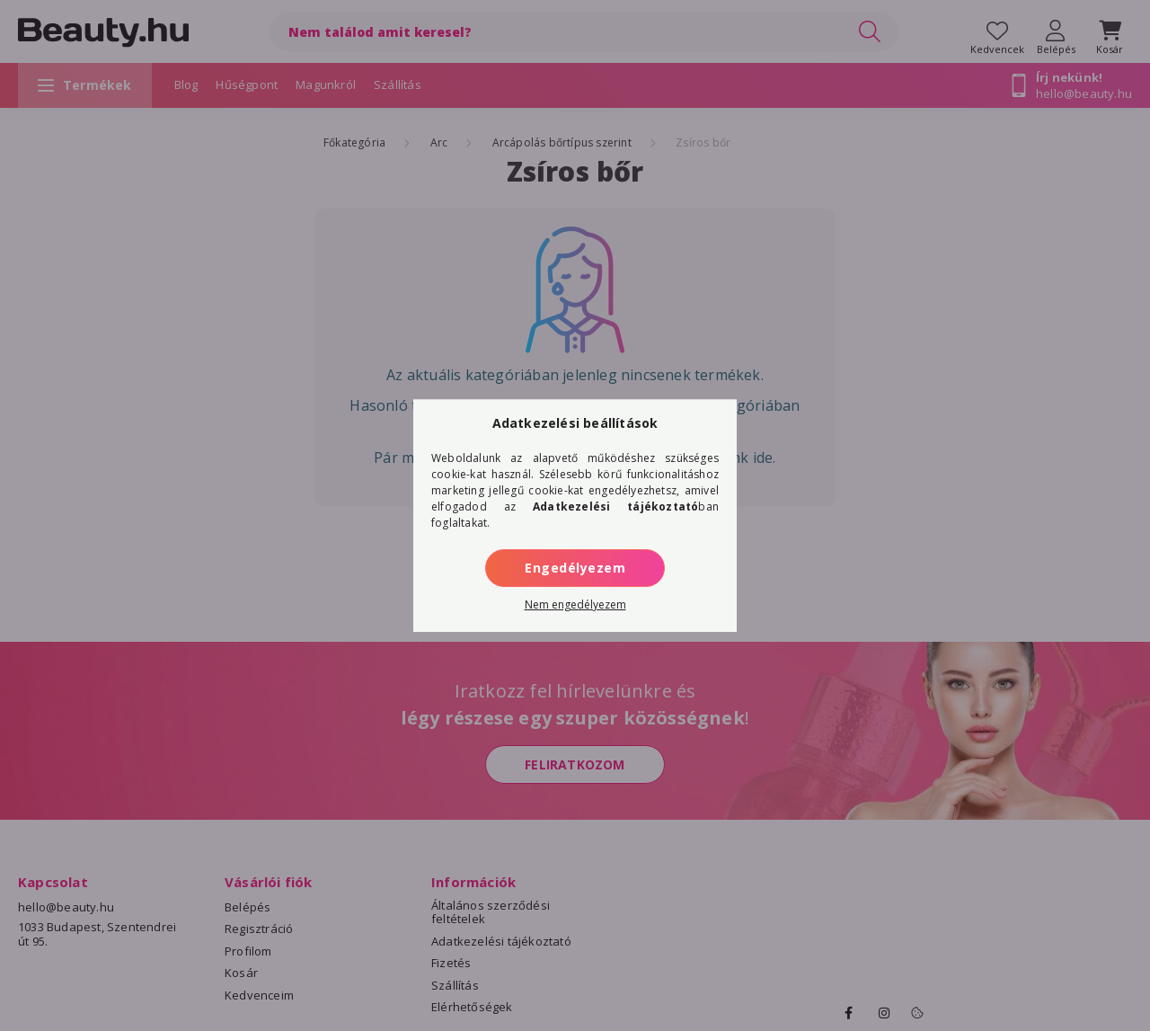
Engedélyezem (575, 567)
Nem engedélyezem (575, 604)
